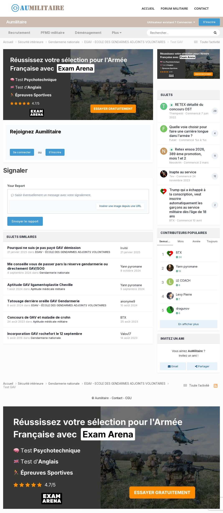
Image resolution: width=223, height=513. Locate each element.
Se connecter (22, 152)
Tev (171, 176)
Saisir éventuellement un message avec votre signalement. (51, 195)
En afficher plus (188, 324)
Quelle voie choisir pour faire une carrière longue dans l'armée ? (188, 131)
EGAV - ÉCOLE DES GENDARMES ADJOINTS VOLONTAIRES (72, 252)
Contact (117, 398)
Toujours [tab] (212, 241)
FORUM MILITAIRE (174, 8)
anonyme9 (127, 301)
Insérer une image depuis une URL (120, 206)
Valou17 (125, 334)
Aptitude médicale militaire (48, 289)
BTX (123, 317)
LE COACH (183, 280)
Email (173, 366)
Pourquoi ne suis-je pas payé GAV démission (44, 248)
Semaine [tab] (165, 241)
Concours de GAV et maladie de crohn (38, 317)
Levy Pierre (184, 294)
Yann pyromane (131, 266)
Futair (173, 140)
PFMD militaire (53, 33)
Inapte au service (182, 172)
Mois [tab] (181, 241)
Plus (117, 33)
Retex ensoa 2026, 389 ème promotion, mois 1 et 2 (187, 153)
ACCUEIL (148, 8)
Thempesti (176, 113)
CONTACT (201, 8)
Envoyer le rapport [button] (25, 221)
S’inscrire (209, 22)
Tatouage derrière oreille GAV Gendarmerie (43, 301)
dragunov (182, 308)
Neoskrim (175, 162)
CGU (128, 398)
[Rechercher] (166, 32)
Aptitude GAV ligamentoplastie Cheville (40, 285)
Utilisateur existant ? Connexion (171, 22)
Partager (202, 366)
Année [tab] (196, 241)
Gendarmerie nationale (54, 272)
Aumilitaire (16, 21)
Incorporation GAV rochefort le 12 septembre (44, 334)
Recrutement (19, 33)
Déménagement (88, 33)
